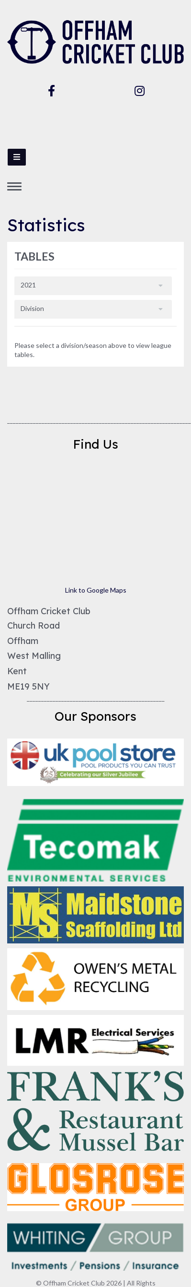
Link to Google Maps (95, 590)
